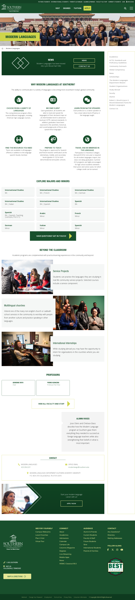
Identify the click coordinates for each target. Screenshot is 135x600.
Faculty (112, 93)
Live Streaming (65, 554)
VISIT (58, 8)
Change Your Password (35, 597)
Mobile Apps (64, 557)
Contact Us (84, 66)
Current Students (114, 2)
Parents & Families (76, 2)
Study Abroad (114, 90)
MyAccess (130, 2)
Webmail (24, 597)
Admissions (64, 538)
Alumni (112, 97)
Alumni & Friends (89, 2)
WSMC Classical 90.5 (68, 563)
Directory (111, 535)
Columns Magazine (67, 548)
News (84, 60)
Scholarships (114, 77)
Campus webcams (42, 532)
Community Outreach (117, 66)
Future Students (90, 541)
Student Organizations (118, 86)
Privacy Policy (68, 597)
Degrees (62, 551)
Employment (48, 597)
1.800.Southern (10, 562)
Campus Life (64, 544)
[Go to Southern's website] (11, 8)
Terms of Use (58, 597)
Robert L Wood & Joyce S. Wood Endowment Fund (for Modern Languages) (120, 102)
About (61, 532)
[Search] (125, 8)
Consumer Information (80, 597)
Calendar (63, 541)
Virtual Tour (39, 541)
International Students (60, 2)
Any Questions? (114, 532)
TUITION (77, 8)
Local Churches (41, 535)
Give (123, 2)
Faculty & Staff (101, 2)
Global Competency (117, 70)
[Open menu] (132, 8)
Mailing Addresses (115, 538)
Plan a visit (39, 538)
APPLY (87, 8)
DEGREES (66, 8)
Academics (113, 57)
